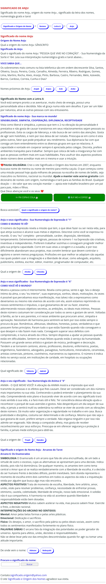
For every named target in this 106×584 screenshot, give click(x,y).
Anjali (36, 89)
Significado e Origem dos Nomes (27, 579)
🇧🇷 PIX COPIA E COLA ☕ (27, 197)
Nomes (43, 26)
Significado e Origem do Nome (17, 26)
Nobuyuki (47, 550)
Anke (73, 89)
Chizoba (40, 272)
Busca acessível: (10, 209)
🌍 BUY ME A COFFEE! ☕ (79, 197)
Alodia (28, 272)
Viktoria (30, 371)
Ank (61, 89)
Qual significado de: (12, 371)
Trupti (27, 440)
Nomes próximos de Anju (15, 88)
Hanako (40, 440)
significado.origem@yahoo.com (28, 575)
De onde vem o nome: (13, 550)
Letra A (57, 26)
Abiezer (32, 550)
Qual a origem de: (11, 271)
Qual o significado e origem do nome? (39, 210)
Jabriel (43, 371)
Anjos (48, 89)
